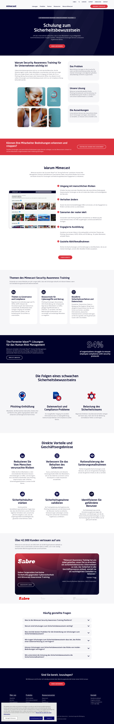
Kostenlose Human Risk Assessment (91, 147)
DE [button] (75, 2)
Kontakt (105, 2)
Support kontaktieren (96, 702)
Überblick (12, 698)
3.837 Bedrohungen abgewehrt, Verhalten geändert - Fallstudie (56, 17)
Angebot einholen (99, 6)
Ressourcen (45, 702)
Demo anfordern (57, 46)
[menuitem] (34, 7)
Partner (28, 702)
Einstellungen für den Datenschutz (60, 716)
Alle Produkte (29, 698)
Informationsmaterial (31, 700)
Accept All (49, 718)
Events (44, 700)
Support (91, 2)
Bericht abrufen (14, 357)
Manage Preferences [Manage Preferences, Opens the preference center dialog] (10, 718)
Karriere (84, 2)
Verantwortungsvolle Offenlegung (76, 716)
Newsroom (45, 698)
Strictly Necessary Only (36, 718)
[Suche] (79, 2)
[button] (57, 620)
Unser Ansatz (65, 257)
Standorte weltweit (96, 698)
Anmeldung (98, 2)
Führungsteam (14, 702)
